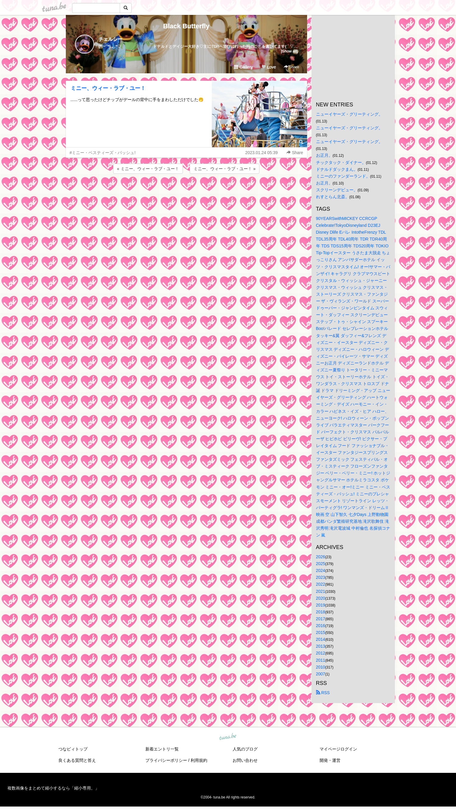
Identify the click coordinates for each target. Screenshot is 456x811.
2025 (320, 563)
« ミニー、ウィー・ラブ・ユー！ (148, 168)
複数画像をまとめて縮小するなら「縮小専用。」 (53, 788)
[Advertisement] (186, 191)
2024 (320, 570)
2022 (320, 584)
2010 (320, 667)
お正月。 (324, 155)
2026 (320, 556)
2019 (320, 605)
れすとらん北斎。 (332, 196)
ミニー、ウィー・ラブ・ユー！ (108, 88)
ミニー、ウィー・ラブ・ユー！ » (225, 168)
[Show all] (289, 51)
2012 (320, 653)
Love (269, 67)
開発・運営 (330, 760)
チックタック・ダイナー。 (341, 162)
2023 (320, 577)
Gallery (243, 67)
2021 (320, 591)
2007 (320, 674)
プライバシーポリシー (166, 760)
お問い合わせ (245, 760)
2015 (320, 632)
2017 (320, 618)
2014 (320, 639)
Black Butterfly (186, 26)
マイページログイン (338, 749)
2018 (320, 612)
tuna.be (228, 736)
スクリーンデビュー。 (337, 189)
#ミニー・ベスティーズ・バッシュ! (103, 152)
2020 (320, 598)
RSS (323, 692)
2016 (320, 625)
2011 (320, 660)
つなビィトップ (73, 749)
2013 (320, 646)
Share (291, 67)
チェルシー (110, 39)
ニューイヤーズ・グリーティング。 (349, 114)
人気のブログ (245, 749)
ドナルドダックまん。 (337, 169)
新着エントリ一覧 (162, 749)
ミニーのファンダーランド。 (343, 176)
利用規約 (199, 760)
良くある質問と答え (77, 760)
